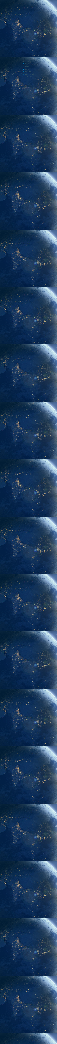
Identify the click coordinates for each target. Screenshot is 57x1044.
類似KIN (27, 64)
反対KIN (27, 69)
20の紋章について (28, 59)
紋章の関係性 (27, 61)
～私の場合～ (30, 77)
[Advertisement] (28, 855)
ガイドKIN (28, 72)
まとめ (25, 79)
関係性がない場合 (30, 74)
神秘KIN (27, 66)
